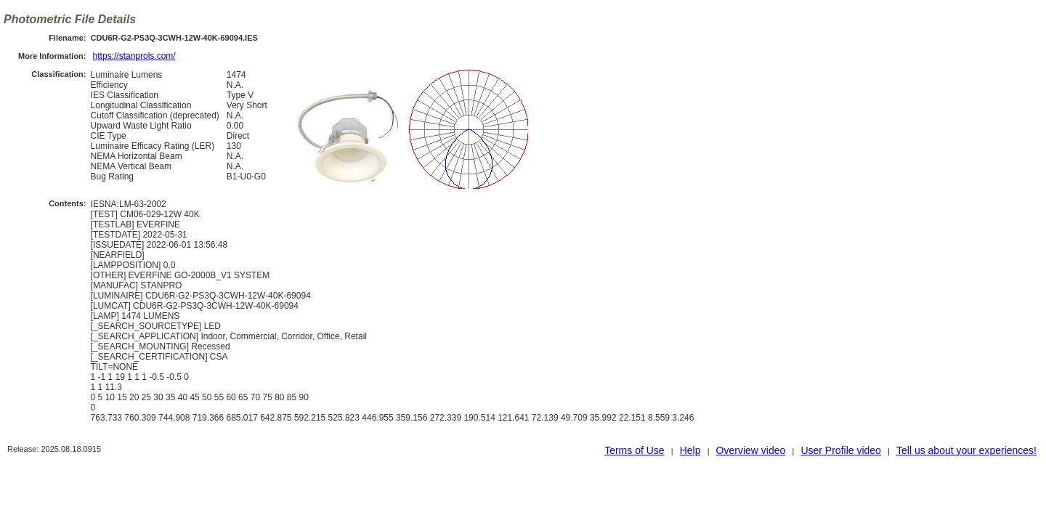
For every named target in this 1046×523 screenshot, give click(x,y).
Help (690, 450)
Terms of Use (634, 450)
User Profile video (840, 450)
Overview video (751, 450)
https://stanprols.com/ (134, 56)
